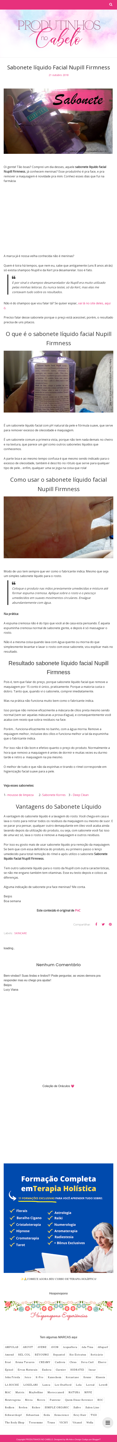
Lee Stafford (63, 1384)
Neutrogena (13, 1400)
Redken (9, 1407)
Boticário (97, 1354)
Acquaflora (70, 1347)
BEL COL (24, 1354)
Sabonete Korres (54, 795)
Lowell (103, 1384)
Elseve (102, 1362)
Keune (87, 1377)
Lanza (46, 1384)
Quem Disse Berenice (79, 1400)
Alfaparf (103, 1347)
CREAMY (44, 1362)
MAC (8, 1392)
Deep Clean (81, 795)
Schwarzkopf (13, 1415)
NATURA (74, 1392)
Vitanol (77, 1422)
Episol (9, 1369)
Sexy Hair (80, 1415)
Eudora (46, 1369)
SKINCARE (20, 933)
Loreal (90, 1384)
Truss (51, 1422)
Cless (73, 1362)
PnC (78, 910)
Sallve (77, 1407)
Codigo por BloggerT (91, 1439)
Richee (36, 1407)
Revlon (23, 1407)
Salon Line (92, 1407)
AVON (55, 1347)
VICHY (64, 1422)
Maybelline (36, 1392)
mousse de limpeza (20, 795)
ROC (100, 1400)
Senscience (61, 1415)
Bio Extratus (77, 1354)
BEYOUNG (42, 1354)
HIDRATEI (77, 1369)
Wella (89, 1422)
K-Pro (39, 1377)
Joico (28, 1377)
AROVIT (28, 1347)
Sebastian (32, 1415)
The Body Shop (15, 1422)
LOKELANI (30, 1384)
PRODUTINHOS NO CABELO (39, 1439)
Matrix (20, 1392)
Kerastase (72, 1377)
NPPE (88, 1392)
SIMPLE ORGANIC (57, 1407)
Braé (8, 1362)
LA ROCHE (12, 1384)
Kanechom (54, 1377)
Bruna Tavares (25, 1362)
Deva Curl (87, 1362)
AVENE (42, 1347)
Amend (9, 1354)
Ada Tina (87, 1347)
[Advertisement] (58, 223)
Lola (79, 1384)
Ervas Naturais (28, 1369)
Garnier (61, 1369)
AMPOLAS (11, 1347)
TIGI (94, 1415)
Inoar (92, 1369)
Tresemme (36, 1422)
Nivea (29, 1400)
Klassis (100, 1377)
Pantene (55, 1400)
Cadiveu (60, 1362)
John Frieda (12, 1377)
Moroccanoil (56, 1392)
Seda (47, 1415)
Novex (41, 1400)
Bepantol (59, 1354)
